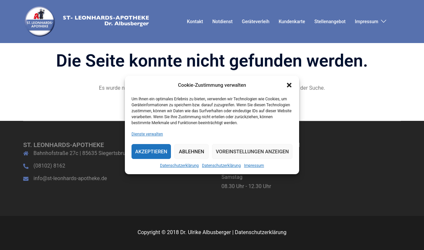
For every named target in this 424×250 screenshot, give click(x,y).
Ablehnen (191, 152)
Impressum (254, 166)
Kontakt (195, 21)
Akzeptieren (151, 152)
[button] (289, 85)
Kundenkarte (292, 21)
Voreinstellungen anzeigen (252, 152)
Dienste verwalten (147, 134)
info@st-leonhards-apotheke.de (70, 178)
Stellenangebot (329, 21)
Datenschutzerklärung (179, 166)
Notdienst (222, 21)
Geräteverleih (255, 21)
